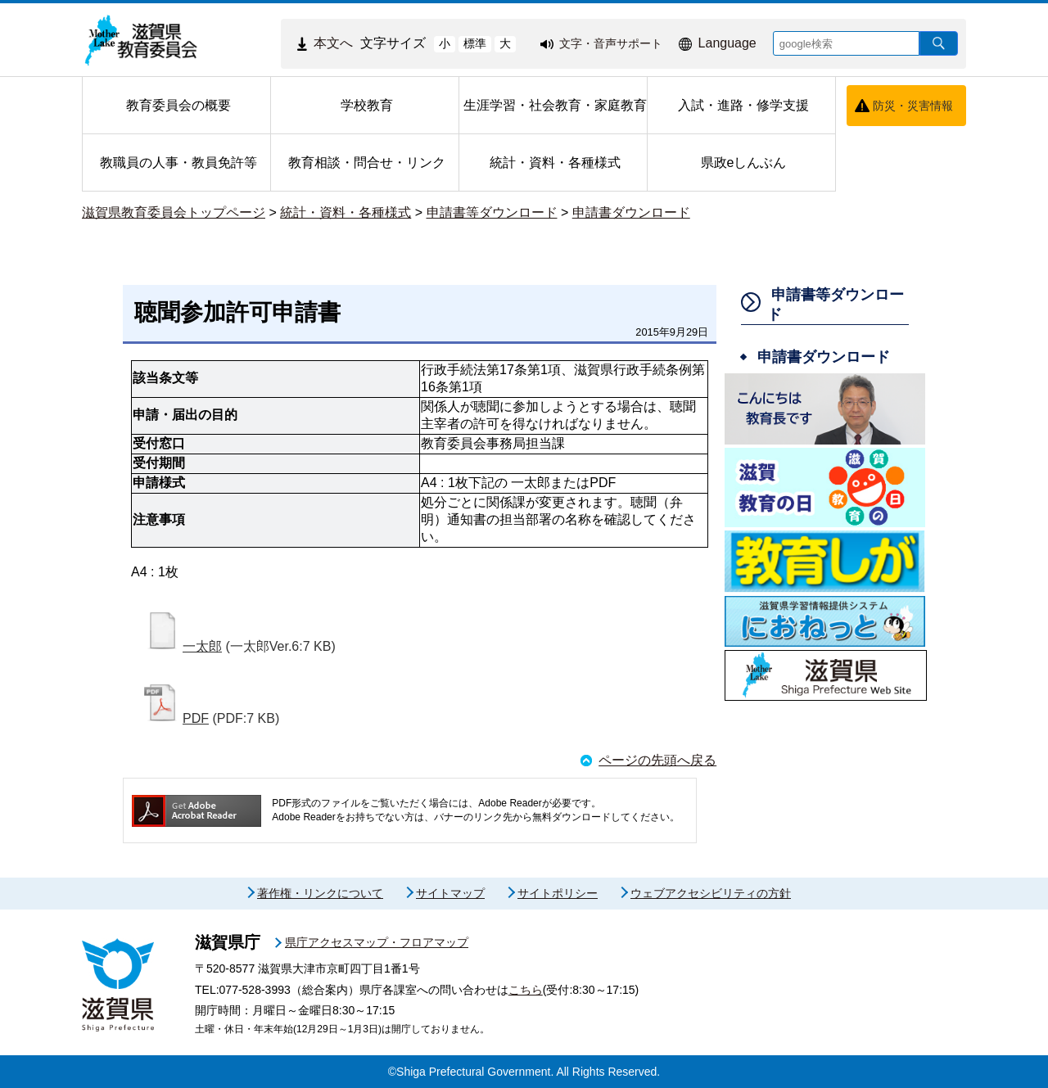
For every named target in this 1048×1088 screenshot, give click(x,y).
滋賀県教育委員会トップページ (173, 212)
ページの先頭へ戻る (657, 760)
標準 (474, 43)
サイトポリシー (557, 893)
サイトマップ (450, 893)
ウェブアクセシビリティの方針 (710, 893)
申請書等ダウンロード (492, 212)
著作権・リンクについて (320, 893)
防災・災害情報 (913, 105)
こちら (525, 989)
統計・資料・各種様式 (345, 212)
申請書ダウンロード (631, 212)
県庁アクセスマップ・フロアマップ (376, 942)
